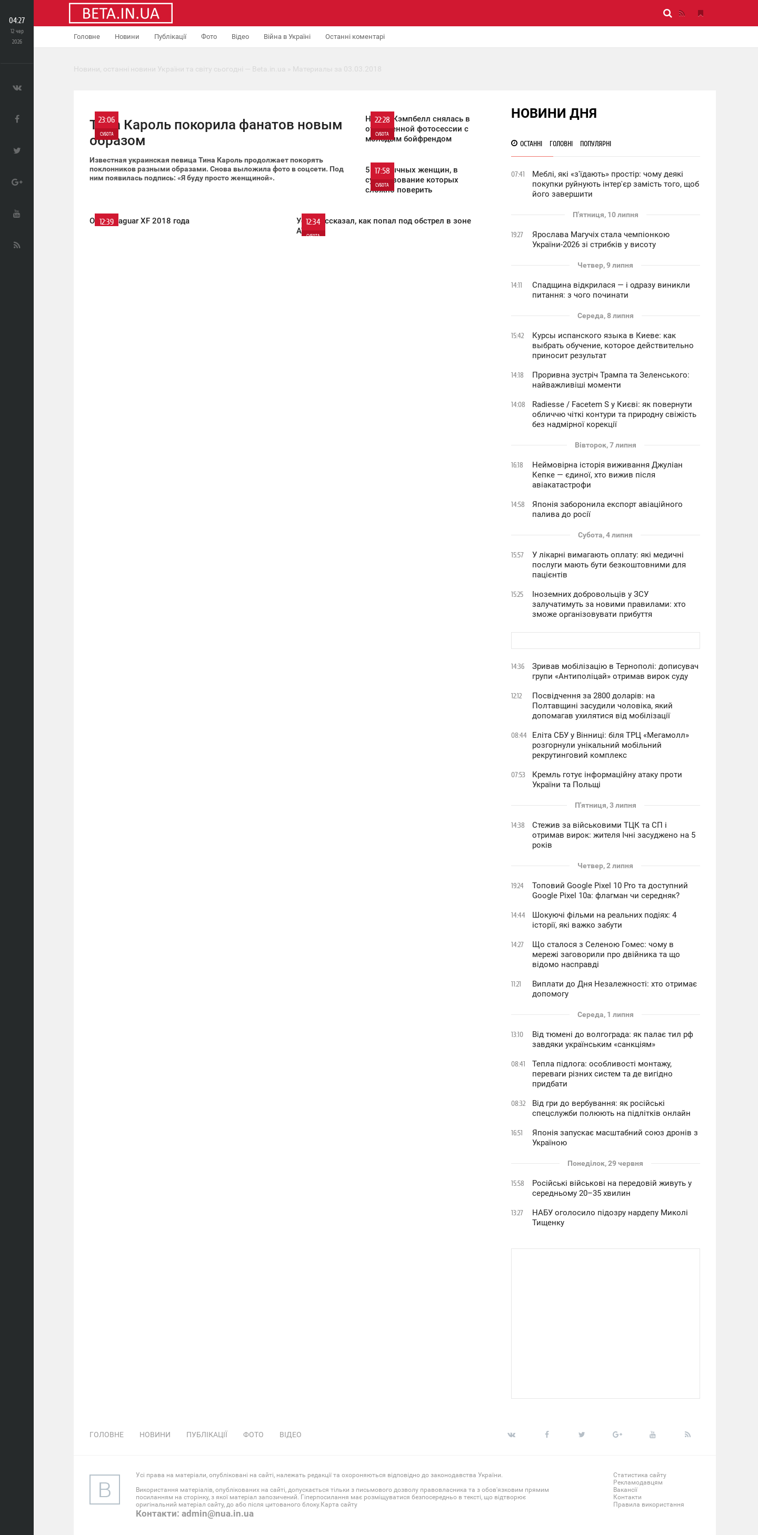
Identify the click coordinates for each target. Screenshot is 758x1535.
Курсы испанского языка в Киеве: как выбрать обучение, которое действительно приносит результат (613, 345)
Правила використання (648, 1504)
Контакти (627, 1497)
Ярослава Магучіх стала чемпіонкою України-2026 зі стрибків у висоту (601, 239)
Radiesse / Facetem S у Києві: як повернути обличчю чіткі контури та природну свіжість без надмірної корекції (614, 414)
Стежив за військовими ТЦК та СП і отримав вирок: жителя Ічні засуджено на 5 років (613, 835)
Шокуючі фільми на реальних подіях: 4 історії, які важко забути (604, 920)
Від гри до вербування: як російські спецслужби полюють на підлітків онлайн (611, 1108)
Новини (127, 36)
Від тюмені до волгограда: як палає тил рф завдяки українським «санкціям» (612, 1039)
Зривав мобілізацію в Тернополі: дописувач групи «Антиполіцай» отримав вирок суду (615, 671)
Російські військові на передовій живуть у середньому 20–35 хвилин (612, 1188)
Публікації (170, 36)
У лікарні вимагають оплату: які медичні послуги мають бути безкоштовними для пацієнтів (609, 565)
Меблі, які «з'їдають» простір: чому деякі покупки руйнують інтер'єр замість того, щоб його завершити (615, 184)
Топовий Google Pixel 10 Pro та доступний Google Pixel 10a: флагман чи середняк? (610, 890)
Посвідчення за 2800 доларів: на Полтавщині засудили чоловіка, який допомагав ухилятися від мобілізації (602, 705)
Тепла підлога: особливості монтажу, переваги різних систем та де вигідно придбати (602, 1074)
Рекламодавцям (638, 1482)
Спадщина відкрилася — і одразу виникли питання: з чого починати (611, 290)
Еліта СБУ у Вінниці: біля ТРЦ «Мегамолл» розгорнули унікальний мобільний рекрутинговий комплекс (610, 745)
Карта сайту (339, 1504)
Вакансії (625, 1489)
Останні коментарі (355, 36)
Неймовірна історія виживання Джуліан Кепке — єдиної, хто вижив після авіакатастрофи (607, 475)
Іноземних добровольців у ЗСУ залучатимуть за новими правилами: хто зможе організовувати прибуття (609, 604)
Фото (209, 36)
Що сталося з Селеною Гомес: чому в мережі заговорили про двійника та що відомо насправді (606, 954)
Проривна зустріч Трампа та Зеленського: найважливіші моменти (611, 380)
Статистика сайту (639, 1475)
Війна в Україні (287, 36)
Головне (87, 36)
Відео (240, 36)
